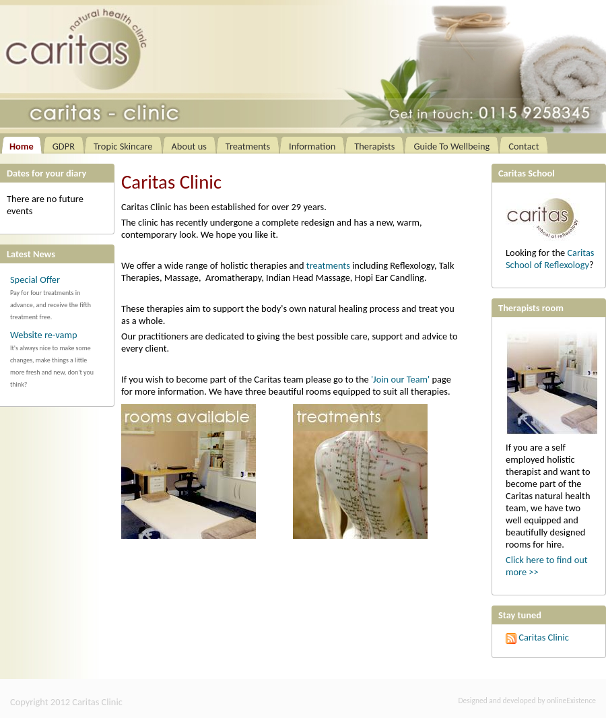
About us (189, 146)
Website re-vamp (43, 335)
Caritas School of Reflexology (550, 259)
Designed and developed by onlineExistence (527, 700)
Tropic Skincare (123, 146)
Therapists (374, 146)
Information (312, 146)
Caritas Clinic (537, 637)
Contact (523, 146)
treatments (328, 265)
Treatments (248, 146)
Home (21, 146)
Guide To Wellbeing (451, 146)
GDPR (64, 146)
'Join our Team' (400, 379)
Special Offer (35, 279)
